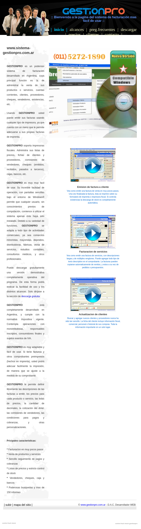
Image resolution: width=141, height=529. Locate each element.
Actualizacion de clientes (93, 314)
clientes (92, 34)
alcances (77, 29)
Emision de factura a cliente (93, 187)
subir (9, 504)
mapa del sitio (22, 504)
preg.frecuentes (102, 29)
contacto (112, 34)
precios (75, 34)
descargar (129, 29)
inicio (59, 29)
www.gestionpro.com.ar (93, 504)
